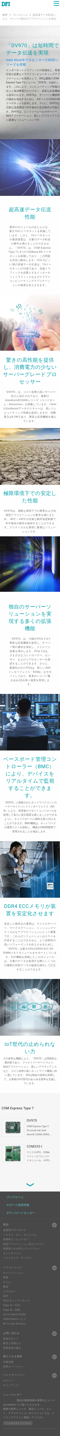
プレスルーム (20, 14)
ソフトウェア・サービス (17, 1257)
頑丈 (5, 1295)
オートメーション (13, 1272)
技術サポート (11, 1338)
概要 (5, 14)
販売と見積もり (12, 1343)
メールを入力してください (17, 1423)
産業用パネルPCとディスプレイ (21, 1248)
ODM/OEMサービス (14, 1319)
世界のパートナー (13, 1366)
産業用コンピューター (16, 1239)
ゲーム (7, 1282)
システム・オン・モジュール (19, 1234)
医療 (5, 1277)
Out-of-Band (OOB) (14, 1314)
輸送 (5, 1286)
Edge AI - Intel (11, 1305)
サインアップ (11, 1385)
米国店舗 (8, 1361)
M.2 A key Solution (14, 1323)
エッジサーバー (12, 1253)
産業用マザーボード (14, 1230)
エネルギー (9, 1291)
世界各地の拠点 (12, 1348)
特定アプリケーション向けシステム (23, 1244)
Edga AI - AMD (11, 1309)
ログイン (8, 1380)
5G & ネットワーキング (16, 1300)
